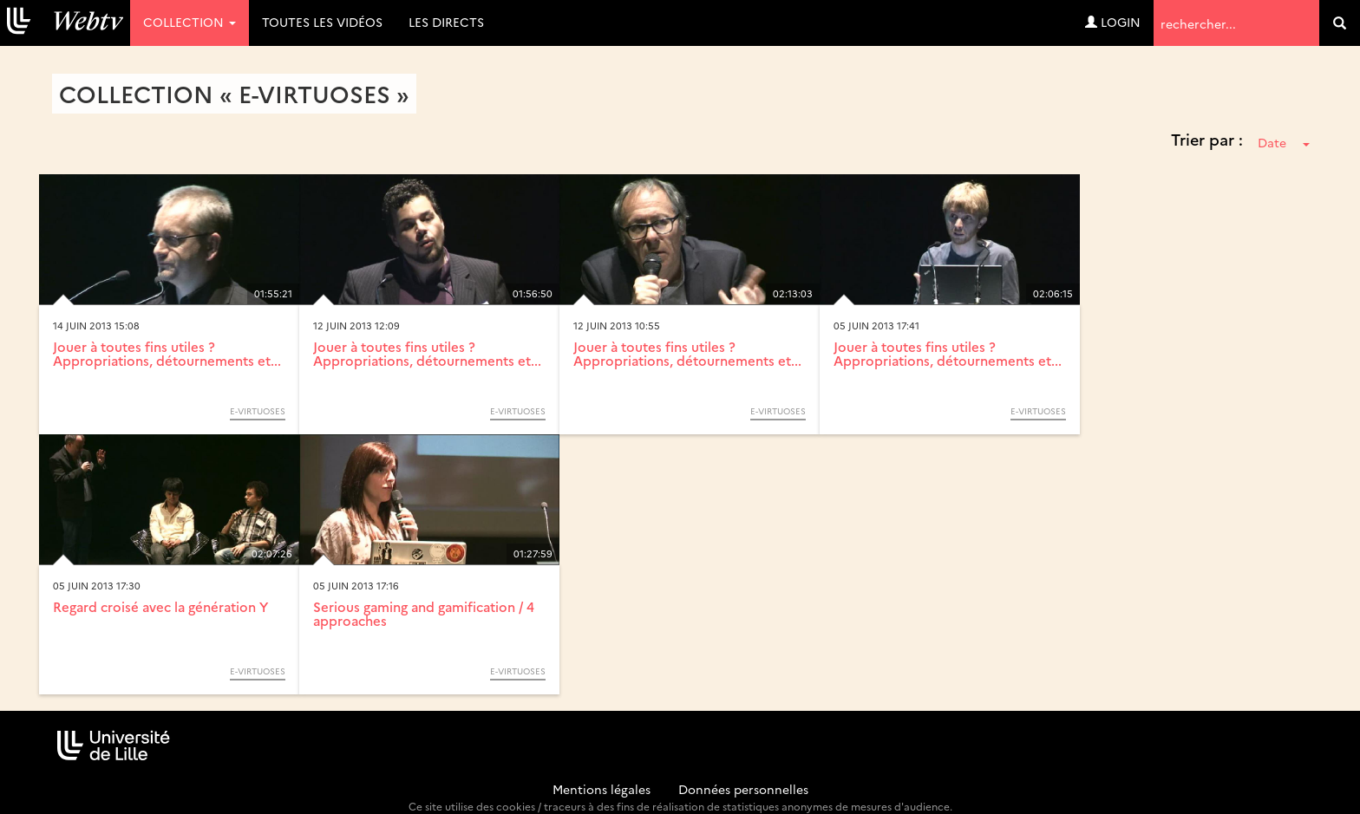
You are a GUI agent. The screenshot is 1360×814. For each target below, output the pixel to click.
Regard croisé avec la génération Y (160, 606)
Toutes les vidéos (322, 21)
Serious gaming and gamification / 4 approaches (423, 613)
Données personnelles (743, 789)
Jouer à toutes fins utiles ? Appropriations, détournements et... (167, 353)
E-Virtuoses (257, 411)
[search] (1339, 23)
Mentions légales (601, 789)
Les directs (446, 21)
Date (1284, 142)
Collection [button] (189, 21)
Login (1113, 21)
